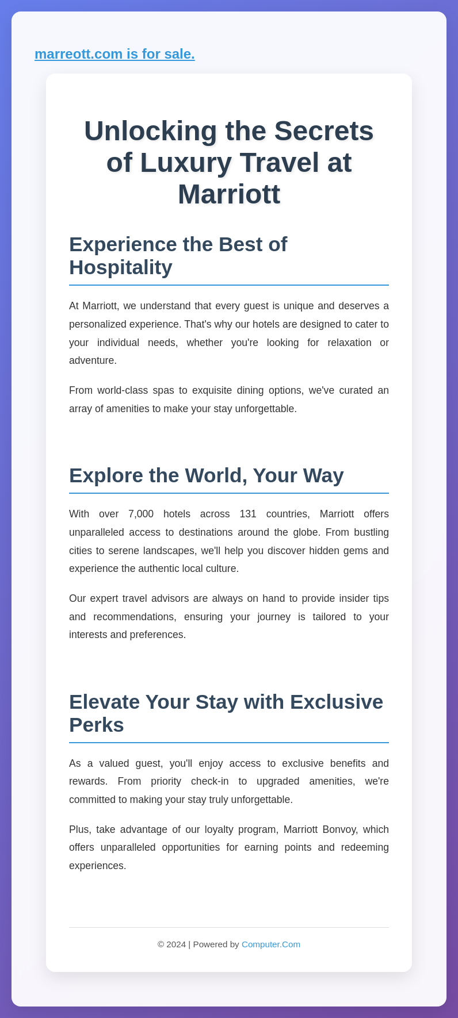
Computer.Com (271, 944)
